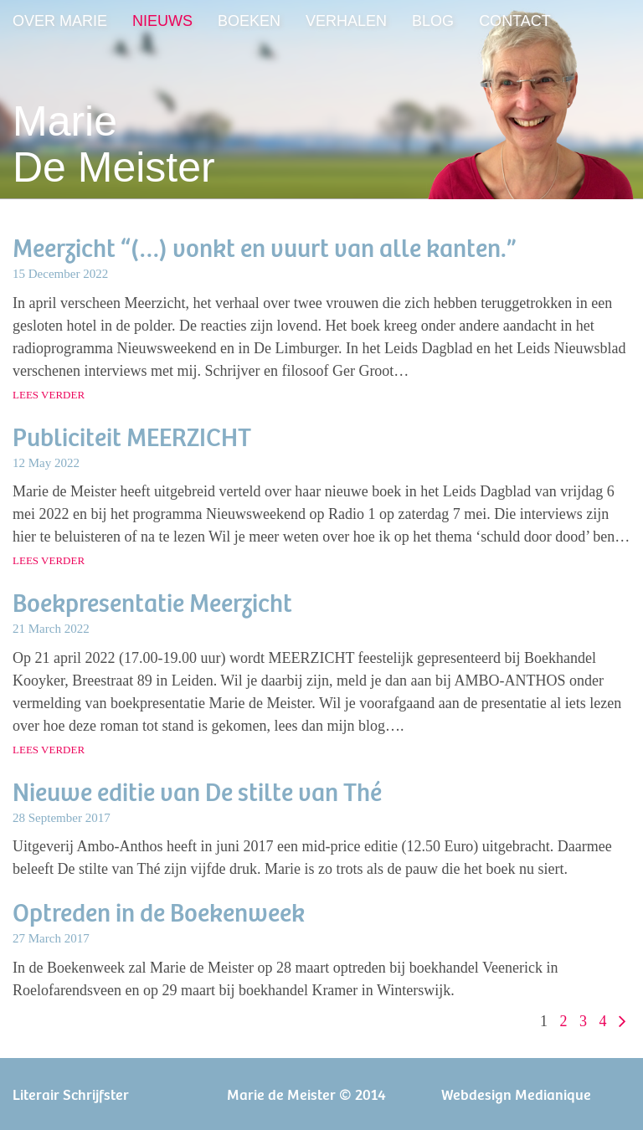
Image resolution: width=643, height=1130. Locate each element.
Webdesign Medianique (516, 1094)
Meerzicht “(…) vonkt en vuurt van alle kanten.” (265, 247)
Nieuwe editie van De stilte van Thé (197, 791)
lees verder (49, 394)
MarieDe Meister (114, 144)
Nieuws (162, 21)
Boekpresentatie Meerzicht (152, 601)
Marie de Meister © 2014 (306, 1094)
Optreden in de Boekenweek (159, 911)
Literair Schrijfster (71, 1094)
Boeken (249, 21)
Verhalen (346, 21)
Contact (515, 21)
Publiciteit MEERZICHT (132, 436)
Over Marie (60, 21)
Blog (433, 21)
